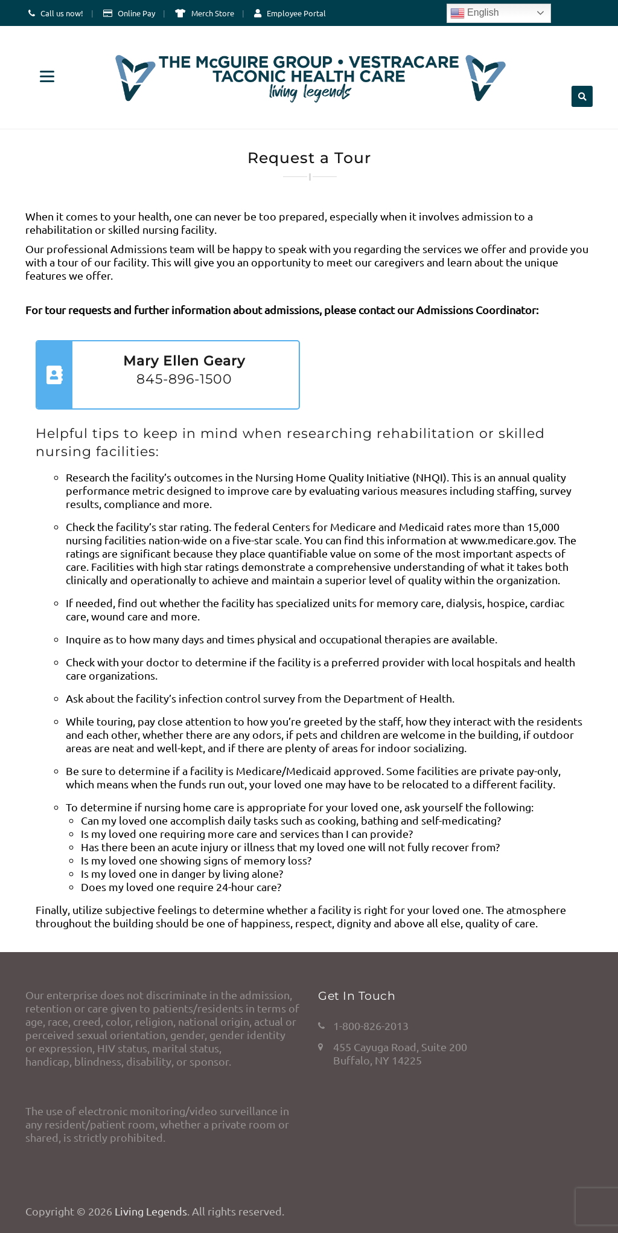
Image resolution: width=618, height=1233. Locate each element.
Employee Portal (296, 13)
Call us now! (61, 13)
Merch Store (212, 13)
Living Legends (151, 1211)
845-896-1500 (184, 379)
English (474, 13)
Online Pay (136, 13)
